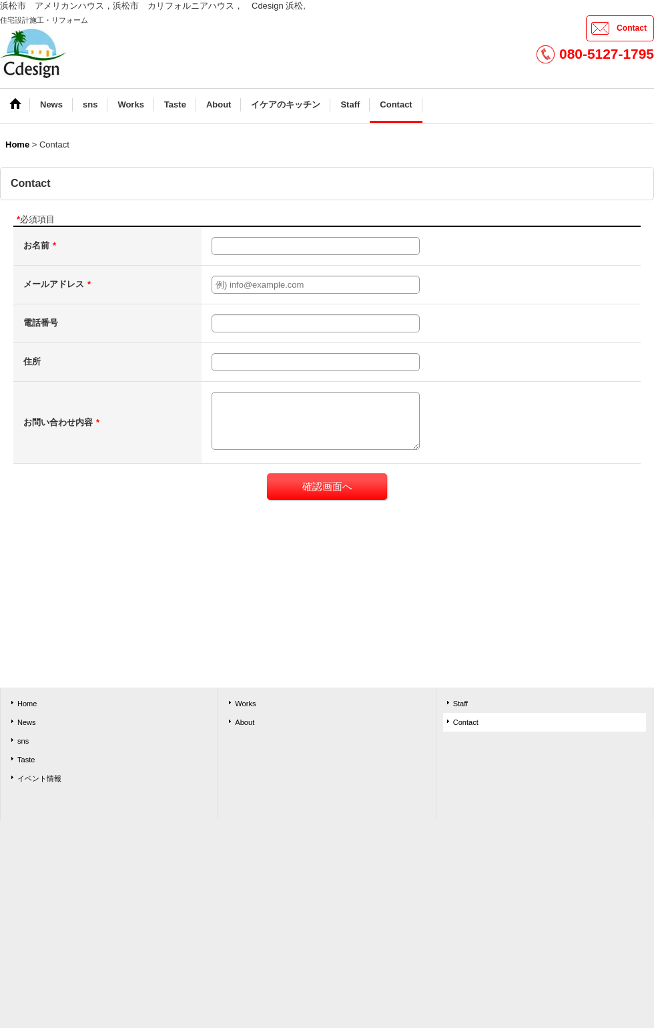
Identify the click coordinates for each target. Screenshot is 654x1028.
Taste (26, 760)
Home (27, 704)
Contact (632, 28)
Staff (460, 704)
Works (245, 704)
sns (23, 741)
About (244, 722)
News (26, 722)
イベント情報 (39, 778)
